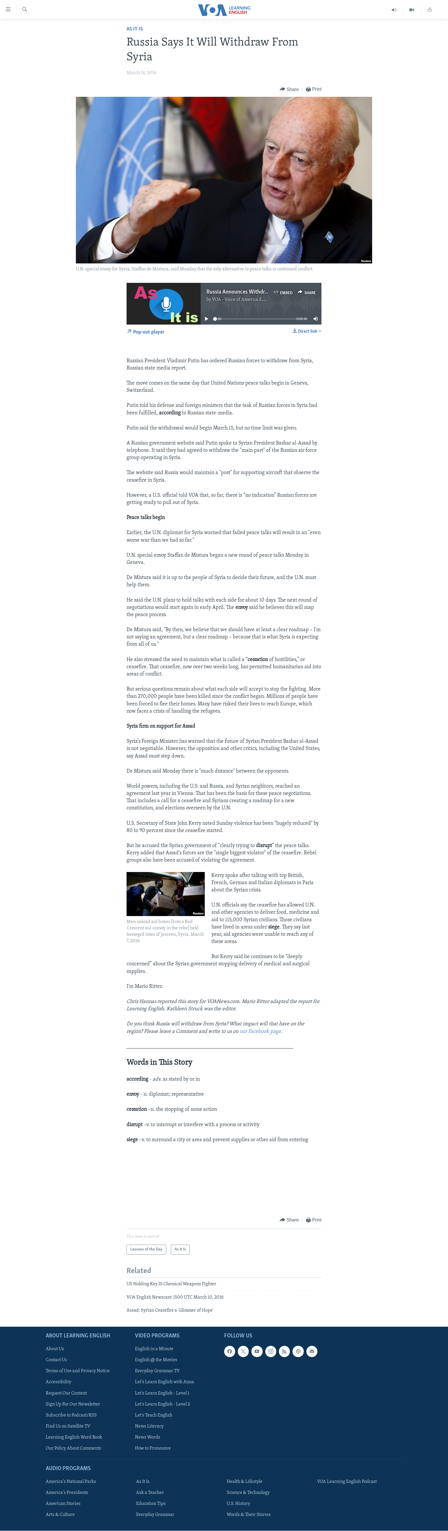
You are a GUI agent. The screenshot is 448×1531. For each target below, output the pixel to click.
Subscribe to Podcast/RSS (71, 1415)
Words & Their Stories (249, 1515)
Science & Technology (248, 1493)
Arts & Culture (60, 1515)
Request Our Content (66, 1393)
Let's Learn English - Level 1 (162, 1393)
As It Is (135, 29)
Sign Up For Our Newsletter (73, 1404)
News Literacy (149, 1426)
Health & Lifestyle (244, 1481)
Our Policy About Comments (73, 1448)
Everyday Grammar (155, 1515)
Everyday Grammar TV (157, 1371)
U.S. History (238, 1504)
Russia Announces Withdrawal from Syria (253, 292)
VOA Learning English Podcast (347, 1481)
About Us (55, 1349)
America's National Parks (71, 1481)
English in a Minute (154, 1349)
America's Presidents (67, 1493)
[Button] (289, 89)
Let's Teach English (153, 1415)
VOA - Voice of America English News (249, 299)
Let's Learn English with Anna (164, 1382)
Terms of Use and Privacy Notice (78, 1371)
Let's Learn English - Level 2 (162, 1404)
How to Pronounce (153, 1448)
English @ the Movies (156, 1360)
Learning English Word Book (74, 1437)
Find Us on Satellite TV (68, 1426)
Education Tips (151, 1504)
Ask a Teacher (150, 1493)
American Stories (63, 1504)
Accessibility (58, 1382)
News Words (147, 1437)
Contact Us (56, 1360)
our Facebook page (260, 1031)
